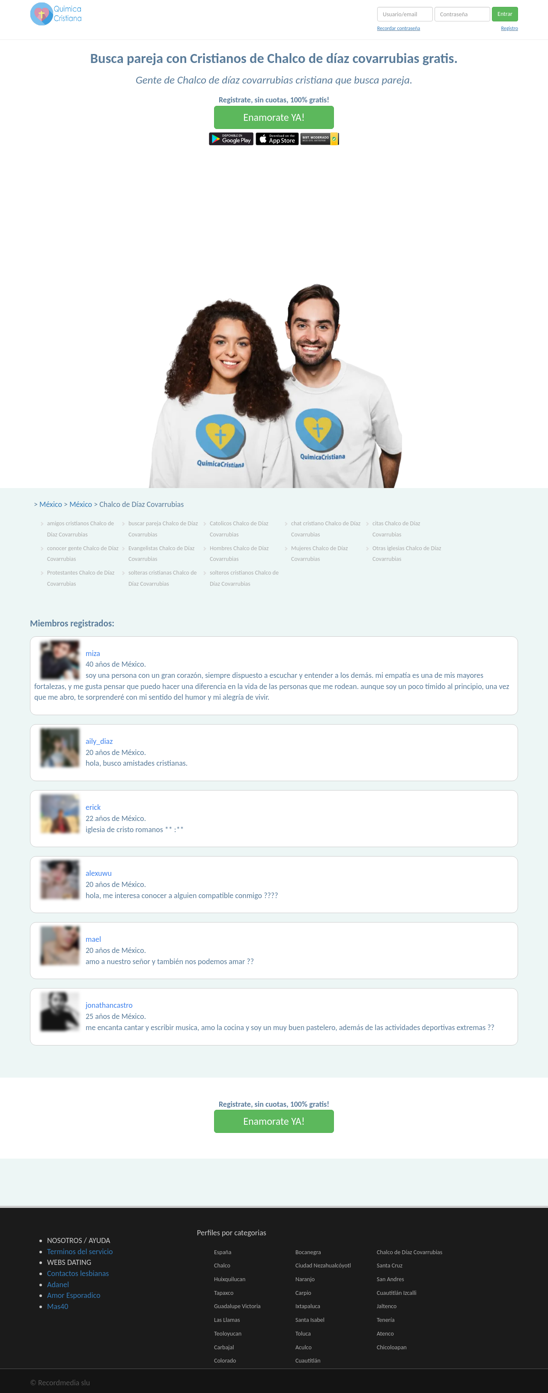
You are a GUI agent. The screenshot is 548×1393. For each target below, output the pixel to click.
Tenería (386, 1320)
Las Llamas (227, 1320)
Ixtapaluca (307, 1306)
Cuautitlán (308, 1360)
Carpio (303, 1293)
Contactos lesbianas (78, 1273)
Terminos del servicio (80, 1251)
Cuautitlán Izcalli (397, 1293)
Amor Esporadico (73, 1295)
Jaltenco (386, 1306)
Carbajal (224, 1347)
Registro (509, 28)
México (50, 504)
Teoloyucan (227, 1333)
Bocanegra (308, 1252)
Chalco (222, 1265)
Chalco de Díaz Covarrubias (409, 1252)
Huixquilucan (229, 1279)
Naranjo (305, 1279)
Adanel (58, 1284)
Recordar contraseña (398, 28)
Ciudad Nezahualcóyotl (323, 1265)
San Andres (390, 1279)
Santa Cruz (389, 1265)
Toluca (303, 1333)
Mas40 (57, 1306)
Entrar (504, 14)
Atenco (385, 1333)
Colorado (225, 1360)
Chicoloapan (392, 1347)
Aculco (303, 1347)
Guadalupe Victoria (237, 1306)
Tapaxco (223, 1293)
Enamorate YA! (274, 117)
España (222, 1252)
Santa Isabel (310, 1320)
